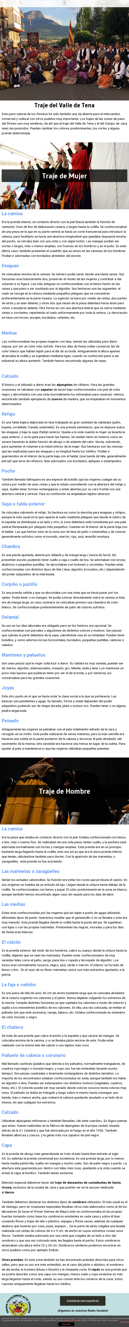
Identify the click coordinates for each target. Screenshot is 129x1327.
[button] (82, 1301)
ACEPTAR (66, 1324)
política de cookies (72, 1320)
